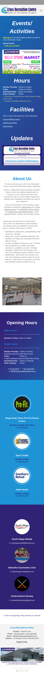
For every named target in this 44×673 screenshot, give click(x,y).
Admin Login (22, 671)
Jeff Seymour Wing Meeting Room (20, 212)
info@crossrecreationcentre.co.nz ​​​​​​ (23, 371)
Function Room (33, 209)
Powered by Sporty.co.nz (22, 668)
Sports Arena (26, 207)
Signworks (24, 209)
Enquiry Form (22, 642)
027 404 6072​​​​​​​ (23, 427)
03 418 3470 (14, 369)
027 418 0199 (29, 369)
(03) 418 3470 (19, 634)
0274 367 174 (23, 462)
